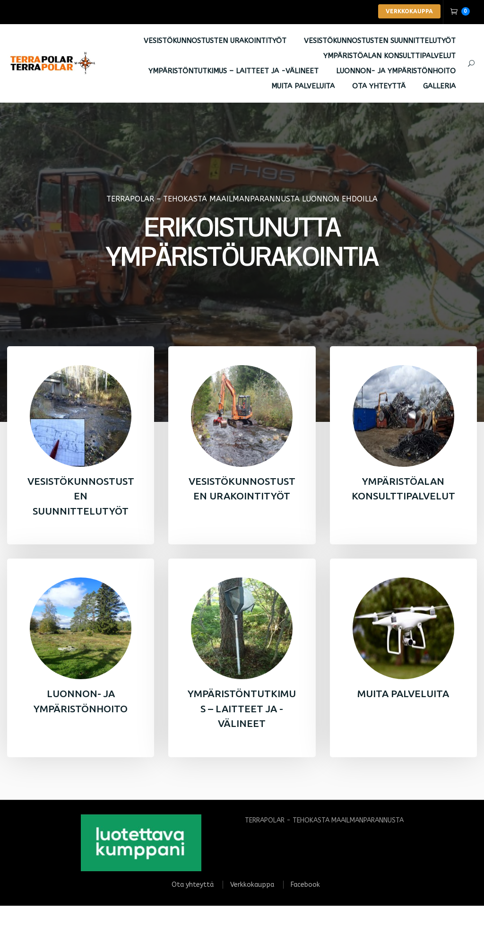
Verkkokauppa (252, 886)
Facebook (305, 886)
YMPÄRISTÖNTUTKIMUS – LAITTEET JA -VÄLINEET (233, 71)
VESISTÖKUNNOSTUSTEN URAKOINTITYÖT (215, 41)
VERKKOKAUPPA (409, 11)
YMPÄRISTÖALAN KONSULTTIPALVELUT (389, 56)
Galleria (439, 86)
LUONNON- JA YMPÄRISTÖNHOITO (396, 71)
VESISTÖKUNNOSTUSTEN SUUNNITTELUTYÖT (380, 41)
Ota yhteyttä (379, 86)
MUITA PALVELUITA (303, 86)
